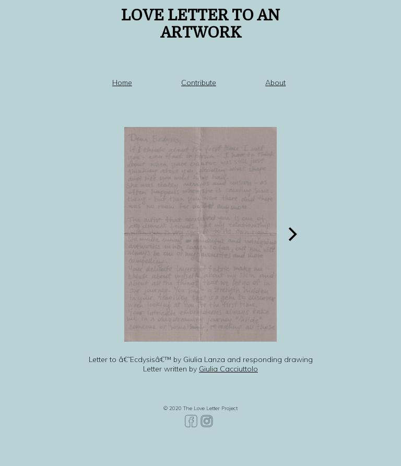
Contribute (198, 82)
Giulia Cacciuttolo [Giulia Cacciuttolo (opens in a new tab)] (228, 369)
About (275, 82)
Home (122, 82)
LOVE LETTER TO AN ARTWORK (200, 24)
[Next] (291, 234)
